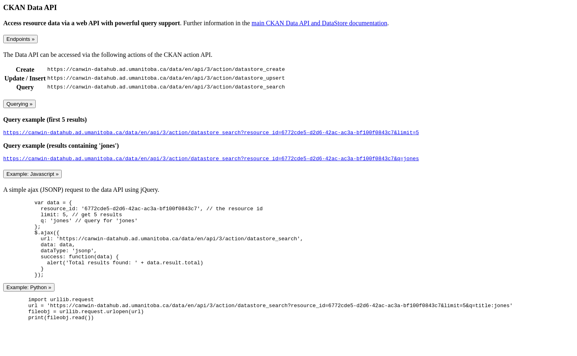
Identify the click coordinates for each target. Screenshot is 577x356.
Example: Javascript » (32, 176)
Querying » (19, 104)
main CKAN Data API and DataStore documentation (319, 23)
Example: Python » (28, 305)
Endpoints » (20, 39)
